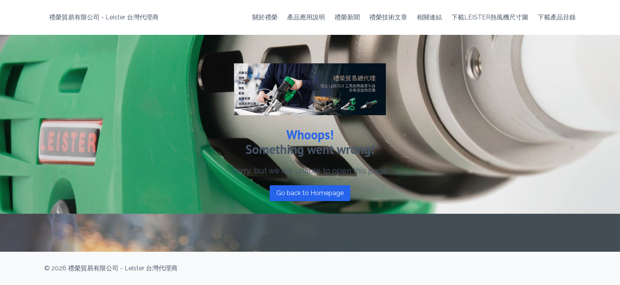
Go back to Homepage (310, 193)
